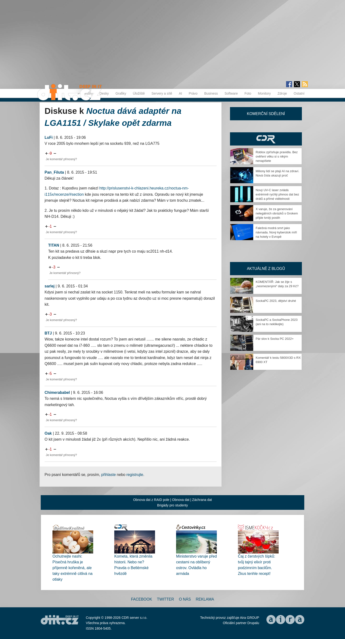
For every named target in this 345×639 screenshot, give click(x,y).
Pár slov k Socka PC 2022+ (275, 339)
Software (231, 93)
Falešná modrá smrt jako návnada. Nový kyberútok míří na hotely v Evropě (276, 232)
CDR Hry (266, 139)
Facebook (141, 599)
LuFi (49, 137)
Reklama (205, 599)
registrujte (134, 475)
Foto (247, 93)
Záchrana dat (202, 500)
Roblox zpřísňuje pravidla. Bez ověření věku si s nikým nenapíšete (277, 156)
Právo (193, 93)
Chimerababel (57, 392)
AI (180, 93)
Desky (104, 93)
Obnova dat (180, 500)
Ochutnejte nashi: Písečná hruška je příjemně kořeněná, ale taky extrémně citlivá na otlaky (72, 567)
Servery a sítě (161, 93)
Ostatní (299, 93)
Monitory (264, 93)
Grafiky (120, 93)
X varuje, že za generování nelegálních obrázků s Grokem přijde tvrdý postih (277, 213)
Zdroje (282, 93)
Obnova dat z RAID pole (151, 500)
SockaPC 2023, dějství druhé (276, 301)
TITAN (53, 245)
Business (211, 93)
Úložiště (139, 93)
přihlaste (108, 475)
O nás (185, 599)
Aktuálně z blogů (266, 269)
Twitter (165, 599)
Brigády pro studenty (172, 505)
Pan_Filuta (54, 172)
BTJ (48, 333)
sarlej (50, 286)
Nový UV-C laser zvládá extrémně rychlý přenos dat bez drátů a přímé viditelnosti (277, 194)
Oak (48, 433)
